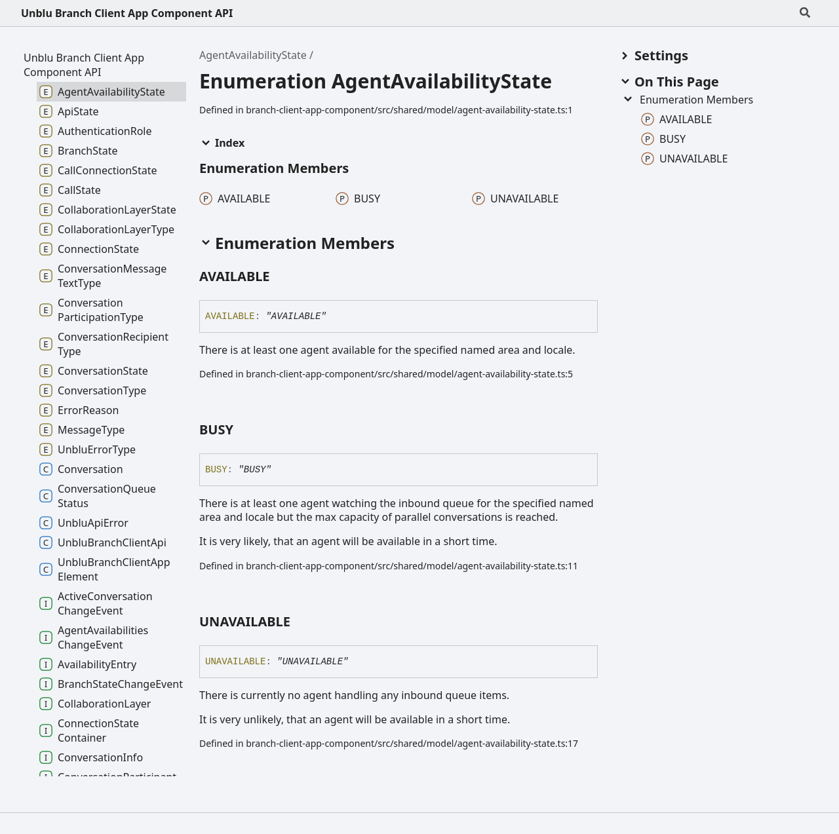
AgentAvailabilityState (253, 55)
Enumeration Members (687, 99)
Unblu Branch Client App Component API (127, 13)
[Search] (805, 13)
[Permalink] (281, 277)
